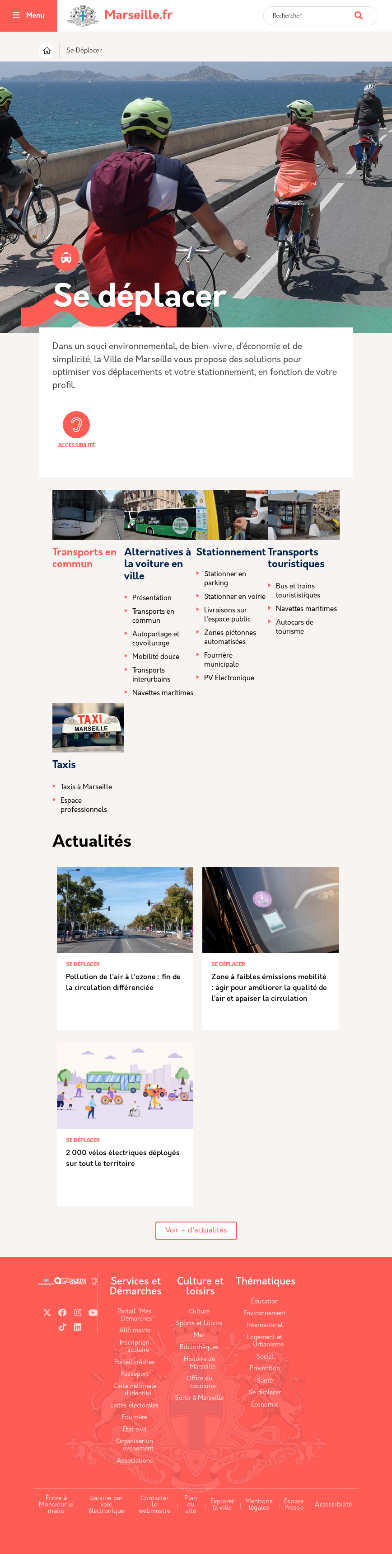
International (265, 1325)
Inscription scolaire (134, 1346)
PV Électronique (229, 678)
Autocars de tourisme (294, 627)
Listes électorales (134, 1406)
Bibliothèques (199, 1347)
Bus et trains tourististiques (298, 591)
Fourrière (134, 1418)
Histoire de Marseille (200, 1362)
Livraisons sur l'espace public (227, 615)
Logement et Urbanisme (265, 1341)
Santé (265, 1381)
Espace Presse (293, 1505)
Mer (199, 1335)
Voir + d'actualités (196, 1230)
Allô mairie (134, 1331)
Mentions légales (259, 1505)
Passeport (135, 1374)
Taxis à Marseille (86, 787)
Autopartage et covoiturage (155, 639)
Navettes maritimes (162, 693)
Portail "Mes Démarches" (136, 1315)
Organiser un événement (135, 1445)
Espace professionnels (84, 806)
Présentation (152, 598)
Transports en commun (153, 617)
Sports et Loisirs (199, 1324)
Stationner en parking (225, 579)
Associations (135, 1461)
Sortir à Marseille (199, 1398)
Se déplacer (264, 1393)
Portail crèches (134, 1362)
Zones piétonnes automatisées (230, 638)
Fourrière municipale (221, 660)
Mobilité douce (155, 657)
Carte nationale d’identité (134, 1390)
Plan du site (190, 1505)
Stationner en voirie (235, 597)
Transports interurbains (151, 675)
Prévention (265, 1369)
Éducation (265, 1302)
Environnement (264, 1314)
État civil (135, 1430)
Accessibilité (76, 430)
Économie (264, 1405)
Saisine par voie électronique (106, 1505)
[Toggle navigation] (16, 16)
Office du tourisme (201, 1382)
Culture (199, 1312)
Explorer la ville (222, 1505)
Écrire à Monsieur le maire (56, 1505)
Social (264, 1357)
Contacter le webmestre (154, 1505)
